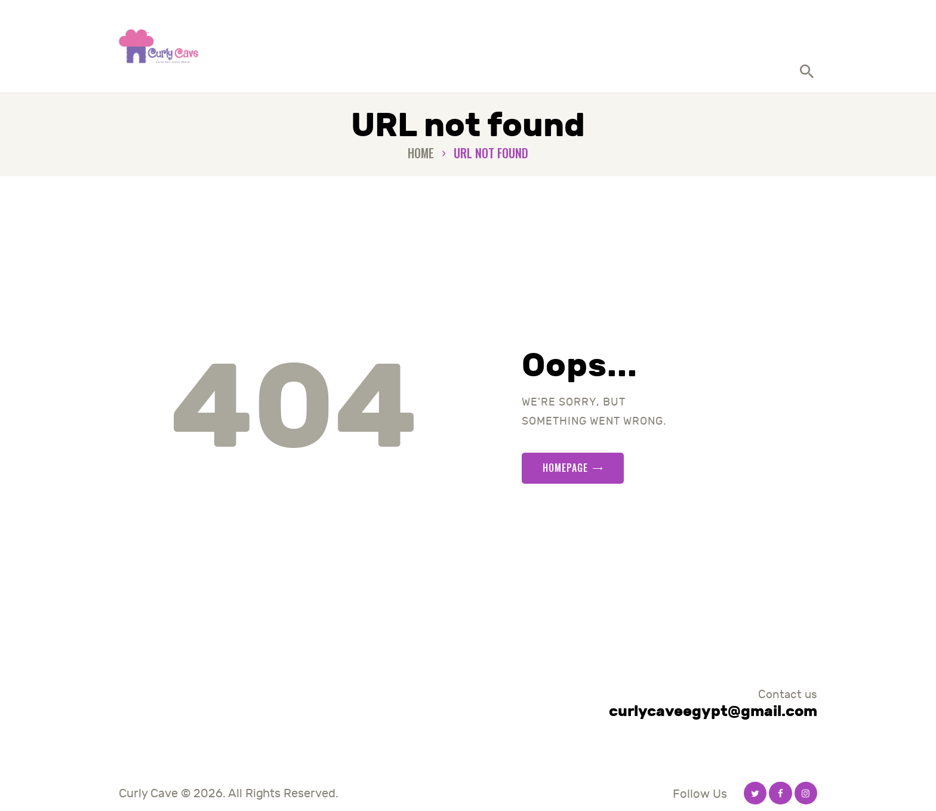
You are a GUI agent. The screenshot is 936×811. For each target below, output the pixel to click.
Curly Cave (148, 793)
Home (421, 153)
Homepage (565, 467)
